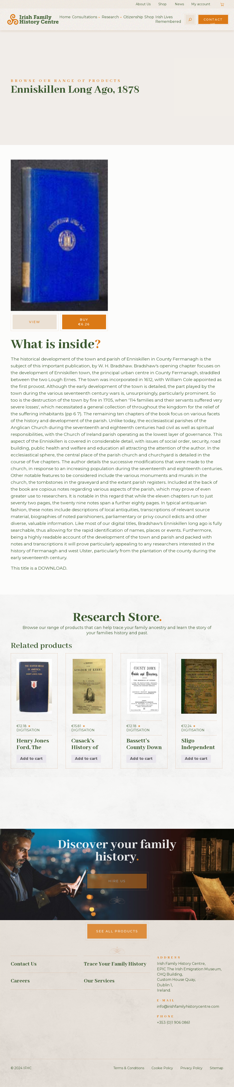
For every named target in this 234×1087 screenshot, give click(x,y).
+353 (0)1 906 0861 (173, 1022)
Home (65, 17)
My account (200, 4)
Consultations (84, 17)
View (34, 322)
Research (110, 17)
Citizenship (133, 17)
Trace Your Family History (115, 964)
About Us (143, 4)
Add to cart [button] (31, 758)
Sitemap (216, 1068)
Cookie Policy (162, 1068)
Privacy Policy (191, 1068)
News (179, 4)
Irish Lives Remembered (168, 19)
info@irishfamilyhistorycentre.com (188, 1006)
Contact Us (213, 21)
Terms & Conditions (128, 1068)
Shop (162, 4)
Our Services (99, 981)
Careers (20, 981)
